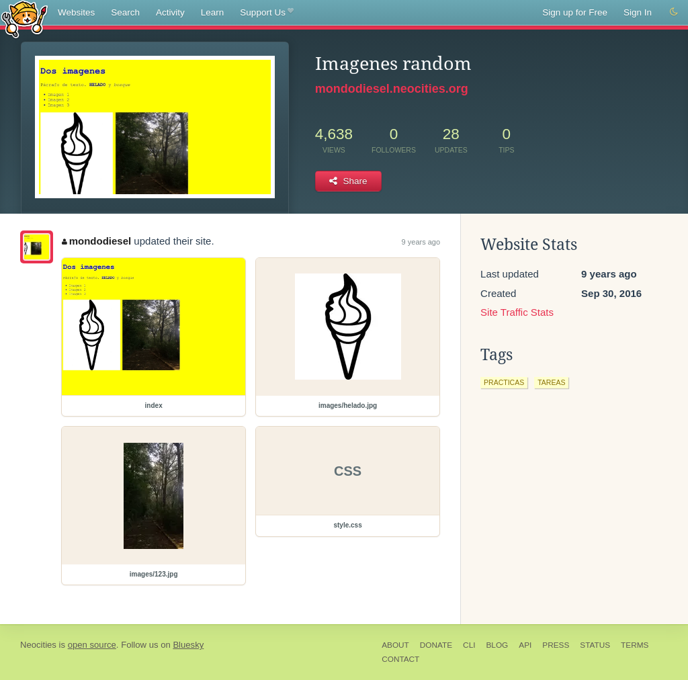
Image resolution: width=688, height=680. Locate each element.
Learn (212, 12)
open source (92, 645)
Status (595, 645)
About (395, 645)
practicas (504, 382)
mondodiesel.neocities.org (391, 88)
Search (125, 12)
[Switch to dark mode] (674, 12)
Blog (497, 645)
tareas (551, 382)
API (525, 645)
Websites (76, 12)
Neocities (38, 645)
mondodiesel (96, 241)
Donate (436, 645)
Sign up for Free (574, 12)
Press (555, 645)
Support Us (266, 12)
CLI (469, 645)
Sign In (638, 12)
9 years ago (421, 242)
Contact (400, 659)
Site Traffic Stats (517, 312)
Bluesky (188, 645)
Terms (634, 645)
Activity (170, 12)
